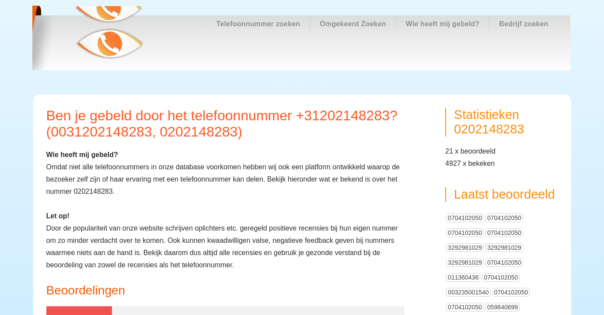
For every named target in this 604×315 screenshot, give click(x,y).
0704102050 (465, 180)
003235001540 (468, 254)
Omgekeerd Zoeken (353, 24)
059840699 (502, 269)
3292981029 (465, 210)
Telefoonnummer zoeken (258, 24)
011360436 (463, 239)
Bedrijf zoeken (523, 24)
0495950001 (504, 299)
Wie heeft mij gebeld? (443, 24)
